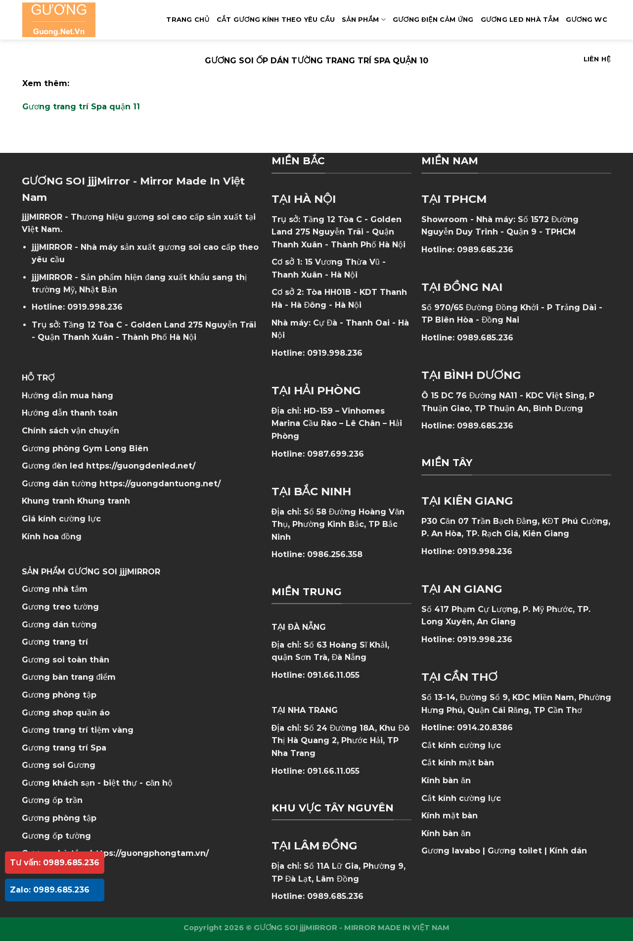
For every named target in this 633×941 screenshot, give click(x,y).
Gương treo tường (60, 607)
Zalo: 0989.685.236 (50, 889)
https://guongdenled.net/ (140, 465)
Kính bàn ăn (446, 780)
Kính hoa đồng (52, 536)
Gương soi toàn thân (65, 659)
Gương (81, 765)
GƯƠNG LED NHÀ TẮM (520, 19)
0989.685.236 (335, 896)
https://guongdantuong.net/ (160, 483)
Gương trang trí (55, 642)
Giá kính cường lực (61, 518)
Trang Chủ (187, 19)
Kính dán (568, 850)
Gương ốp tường (56, 836)
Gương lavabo (450, 850)
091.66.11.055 (333, 675)
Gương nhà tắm (55, 589)
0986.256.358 (334, 554)
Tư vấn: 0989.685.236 (54, 862)
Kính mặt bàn (449, 815)
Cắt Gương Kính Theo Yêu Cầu (276, 19)
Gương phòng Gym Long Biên (85, 448)
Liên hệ (597, 59)
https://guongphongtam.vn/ (149, 853)
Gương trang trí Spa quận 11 (81, 106)
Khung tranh (103, 501)
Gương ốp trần (52, 800)
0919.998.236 (95, 307)
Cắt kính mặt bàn (457, 762)
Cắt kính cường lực (461, 745)
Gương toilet (515, 850)
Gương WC (586, 19)
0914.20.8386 (485, 727)
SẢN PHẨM (364, 19)
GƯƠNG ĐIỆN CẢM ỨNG (433, 19)
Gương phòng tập (59, 818)
